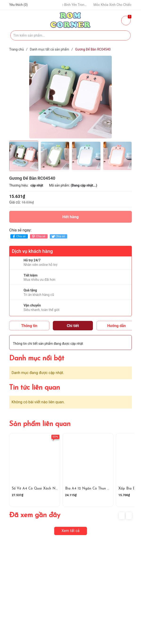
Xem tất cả (71, 530)
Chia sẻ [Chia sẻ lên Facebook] (18, 236)
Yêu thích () (18, 5)
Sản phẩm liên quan (39, 424)
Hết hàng (70, 216)
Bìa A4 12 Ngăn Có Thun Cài (88, 488)
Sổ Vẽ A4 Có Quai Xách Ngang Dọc (41, 488)
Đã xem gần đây (34, 515)
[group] (70, 97)
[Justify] (125, 35)
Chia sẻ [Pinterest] (38, 236)
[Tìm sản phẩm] (70, 35)
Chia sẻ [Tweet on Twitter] (58, 236)
